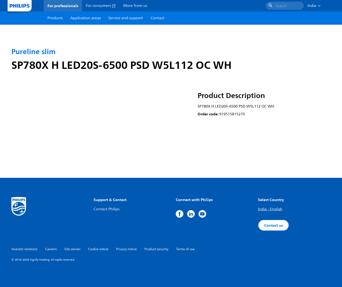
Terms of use (185, 249)
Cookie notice (98, 249)
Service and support (125, 18)
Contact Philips (106, 209)
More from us (135, 6)
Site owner (72, 249)
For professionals (63, 6)
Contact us (273, 225)
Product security (156, 249)
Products (55, 18)
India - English (270, 209)
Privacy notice (126, 249)
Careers (51, 249)
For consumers (101, 6)
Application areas (85, 18)
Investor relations (24, 249)
